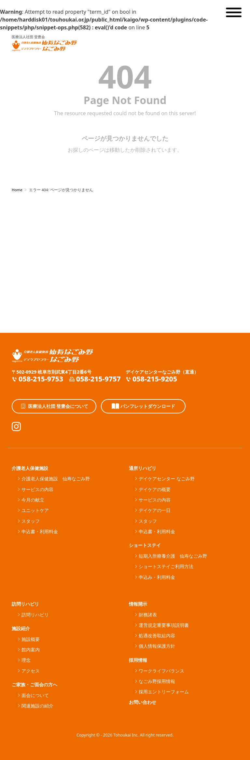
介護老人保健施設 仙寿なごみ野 (55, 478)
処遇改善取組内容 (157, 635)
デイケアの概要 (155, 489)
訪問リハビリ (25, 604)
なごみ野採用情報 (157, 681)
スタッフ (30, 521)
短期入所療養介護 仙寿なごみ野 (173, 556)
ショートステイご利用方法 (166, 566)
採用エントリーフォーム (164, 692)
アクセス (30, 671)
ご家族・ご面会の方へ (34, 684)
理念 (26, 660)
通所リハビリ (142, 468)
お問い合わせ (142, 702)
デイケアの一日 (155, 510)
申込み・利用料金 (157, 577)
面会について (35, 695)
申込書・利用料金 (39, 531)
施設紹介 (21, 628)
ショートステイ (145, 545)
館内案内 (30, 649)
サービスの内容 (37, 489)
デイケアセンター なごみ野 (167, 478)
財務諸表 (148, 615)
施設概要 (30, 639)
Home (17, 189)
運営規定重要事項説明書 (164, 625)
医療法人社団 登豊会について (54, 406)
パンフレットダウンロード (143, 406)
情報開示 (138, 604)
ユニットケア (35, 510)
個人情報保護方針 (157, 646)
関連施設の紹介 (37, 706)
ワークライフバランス (161, 671)
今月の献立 (32, 500)
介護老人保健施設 (30, 468)
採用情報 (138, 660)
